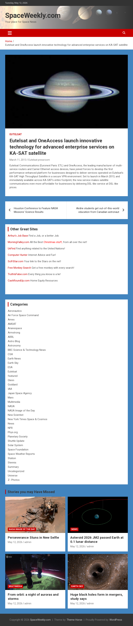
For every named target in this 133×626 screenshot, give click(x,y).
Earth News (14, 358)
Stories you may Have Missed (31, 492)
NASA (11, 406)
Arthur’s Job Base (18, 235)
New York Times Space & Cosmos (27, 419)
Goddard (12, 384)
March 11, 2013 (18, 159)
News (11, 423)
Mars (11, 397)
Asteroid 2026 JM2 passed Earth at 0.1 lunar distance (96, 540)
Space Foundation (18, 449)
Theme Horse (74, 619)
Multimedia (14, 401)
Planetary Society (18, 436)
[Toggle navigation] (9, 33)
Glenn (11, 380)
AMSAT (12, 323)
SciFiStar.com (15, 261)
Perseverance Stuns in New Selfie (33, 538)
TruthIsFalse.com (18, 274)
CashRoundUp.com (19, 280)
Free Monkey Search (19, 267)
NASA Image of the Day (21, 410)
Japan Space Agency (20, 393)
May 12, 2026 (15, 542)
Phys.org (13, 432)
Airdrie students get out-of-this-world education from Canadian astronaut (97, 210)
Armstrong (14, 332)
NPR (10, 427)
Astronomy (14, 345)
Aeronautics (15, 310)
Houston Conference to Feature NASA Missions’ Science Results (36, 210)
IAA (10, 388)
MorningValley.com (18, 242)
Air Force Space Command (23, 315)
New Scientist (15, 414)
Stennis (12, 462)
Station (12, 458)
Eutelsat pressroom (39, 159)
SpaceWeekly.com (33, 15)
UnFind (12, 248)
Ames (11, 319)
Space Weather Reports (21, 453)
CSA (10, 354)
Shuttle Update (16, 440)
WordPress (115, 619)
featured (12, 375)
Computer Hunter (18, 255)
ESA (10, 367)
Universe (12, 475)
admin (27, 542)
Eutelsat (16, 134)
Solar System (15, 445)
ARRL (11, 336)
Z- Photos (14, 479)
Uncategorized (16, 471)
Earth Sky (13, 362)
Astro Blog (14, 341)
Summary (13, 466)
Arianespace (15, 328)
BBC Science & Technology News (27, 349)
